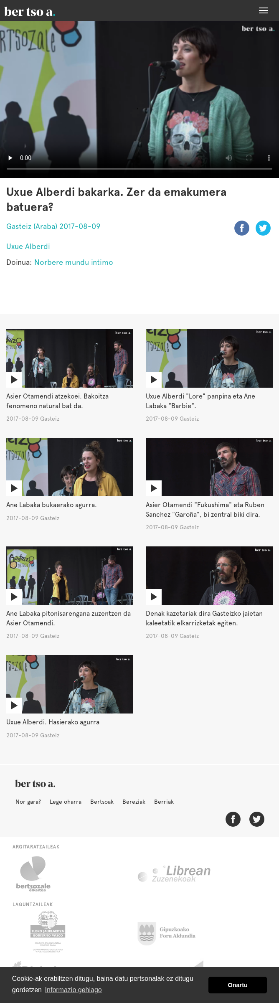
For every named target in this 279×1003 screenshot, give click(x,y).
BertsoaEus (42, 10)
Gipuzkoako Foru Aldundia (171, 931)
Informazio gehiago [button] (73, 989)
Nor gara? (28, 801)
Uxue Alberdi (28, 246)
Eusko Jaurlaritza (47, 931)
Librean (174, 874)
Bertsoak (102, 801)
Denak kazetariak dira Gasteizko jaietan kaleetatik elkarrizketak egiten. (204, 618)
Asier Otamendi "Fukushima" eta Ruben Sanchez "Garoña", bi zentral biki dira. (205, 509)
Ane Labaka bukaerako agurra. (51, 505)
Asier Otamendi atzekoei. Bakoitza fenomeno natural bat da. (57, 401)
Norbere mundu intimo (73, 262)
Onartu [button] (238, 985)
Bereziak (133, 801)
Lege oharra (65, 801)
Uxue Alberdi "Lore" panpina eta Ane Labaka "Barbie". (200, 401)
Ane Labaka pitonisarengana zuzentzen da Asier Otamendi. (68, 618)
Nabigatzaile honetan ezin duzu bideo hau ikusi (139, 99)
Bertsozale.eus (39, 874)
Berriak (164, 801)
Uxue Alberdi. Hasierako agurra (52, 722)
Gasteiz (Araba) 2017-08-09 (53, 226)
